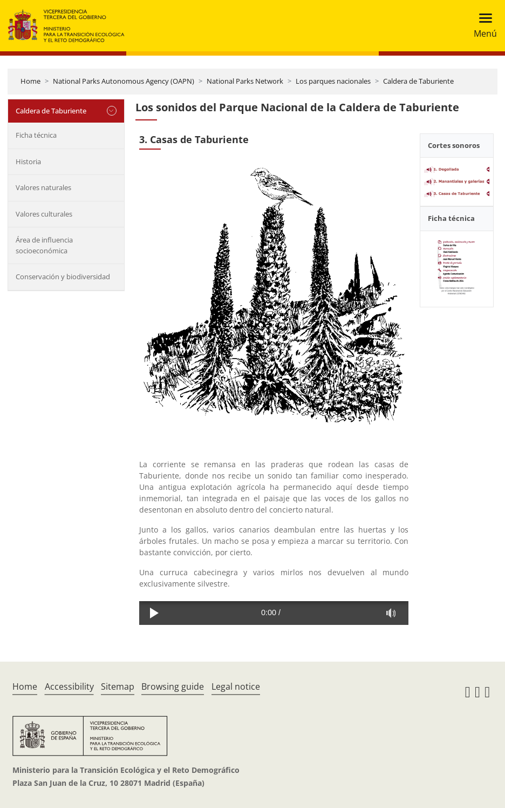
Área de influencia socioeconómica (44, 245)
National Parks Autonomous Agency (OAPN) (123, 81)
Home (30, 81)
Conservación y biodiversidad (63, 276)
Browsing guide (172, 686)
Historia (28, 161)
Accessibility (69, 686)
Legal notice (235, 686)
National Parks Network (245, 81)
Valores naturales (43, 187)
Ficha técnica (36, 135)
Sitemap (117, 686)
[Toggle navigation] (482, 25)
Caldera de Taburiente (418, 81)
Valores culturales (44, 214)
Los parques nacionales (333, 81)
